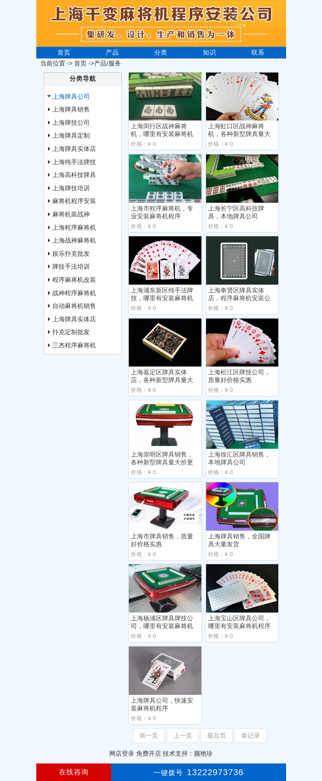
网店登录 (121, 753)
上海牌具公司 (71, 96)
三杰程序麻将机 (74, 345)
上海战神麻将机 (74, 240)
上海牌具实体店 (74, 148)
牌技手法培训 (71, 266)
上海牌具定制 (71, 135)
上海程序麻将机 (74, 227)
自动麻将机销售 (74, 306)
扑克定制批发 (71, 332)
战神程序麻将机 (74, 293)
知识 (209, 52)
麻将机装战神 (71, 214)
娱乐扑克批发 (71, 253)
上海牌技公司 (71, 122)
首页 (64, 52)
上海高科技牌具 (74, 175)
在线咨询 (74, 772)
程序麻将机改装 (74, 279)
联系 (258, 52)
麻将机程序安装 (74, 201)
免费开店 (148, 753)
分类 (160, 52)
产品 (112, 52)
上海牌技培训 (71, 188)
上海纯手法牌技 (74, 162)
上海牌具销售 (71, 109)
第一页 (148, 735)
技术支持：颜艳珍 (188, 753)
